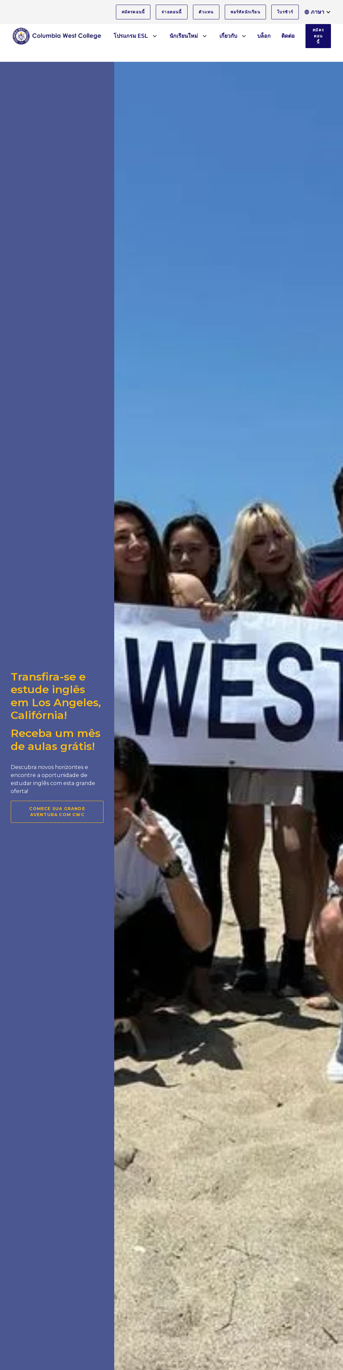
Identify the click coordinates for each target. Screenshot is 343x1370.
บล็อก (264, 36)
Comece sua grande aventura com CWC (57, 811)
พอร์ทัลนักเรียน (245, 11)
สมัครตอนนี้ (133, 11)
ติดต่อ (288, 36)
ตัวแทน (206, 11)
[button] (317, 12)
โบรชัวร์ (285, 11)
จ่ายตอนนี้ (171, 11)
